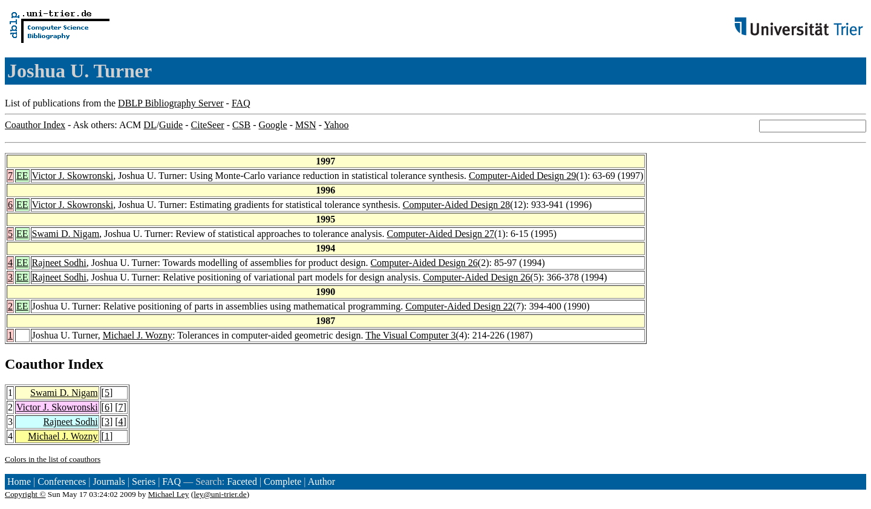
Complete (282, 481)
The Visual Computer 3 (410, 335)
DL (149, 125)
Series (143, 481)
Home (19, 481)
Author (321, 481)
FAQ (241, 103)
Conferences (62, 481)
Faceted (242, 481)
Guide (171, 125)
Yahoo (336, 125)
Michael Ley (168, 494)
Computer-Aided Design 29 (522, 175)
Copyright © (25, 494)
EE (22, 175)
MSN (305, 125)
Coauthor (34, 364)
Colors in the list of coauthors (52, 459)
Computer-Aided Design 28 (456, 204)
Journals (109, 481)
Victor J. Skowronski (73, 175)
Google (273, 125)
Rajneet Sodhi (59, 263)
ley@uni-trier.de (220, 494)
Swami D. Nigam (66, 234)
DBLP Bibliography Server (171, 103)
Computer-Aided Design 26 (423, 263)
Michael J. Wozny (137, 335)
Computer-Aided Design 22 (458, 306)
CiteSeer (207, 125)
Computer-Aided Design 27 (440, 234)
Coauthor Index (35, 125)
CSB (241, 125)
